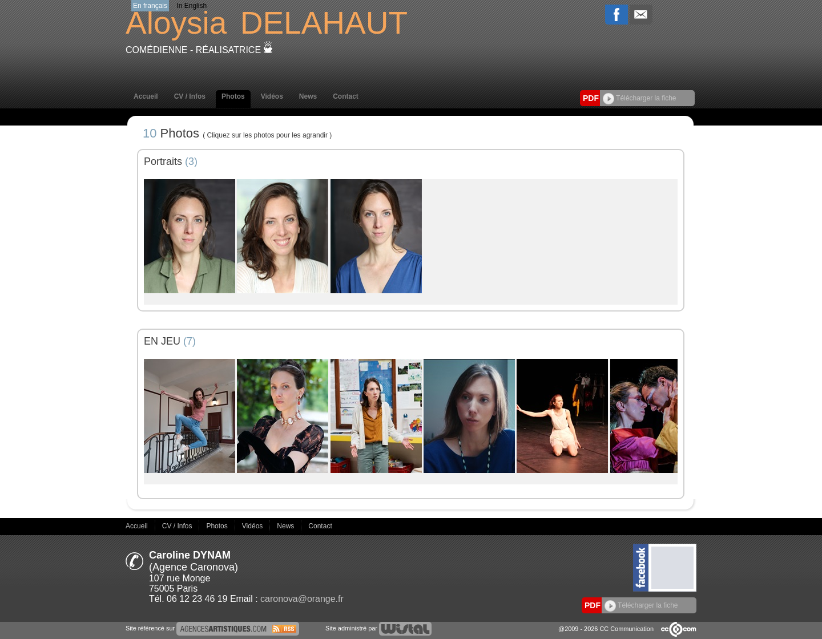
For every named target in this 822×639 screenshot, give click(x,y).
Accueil (146, 96)
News (308, 96)
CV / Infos (190, 96)
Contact (345, 96)
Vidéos (272, 96)
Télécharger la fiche (639, 98)
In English (191, 6)
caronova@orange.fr (302, 599)
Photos (233, 96)
